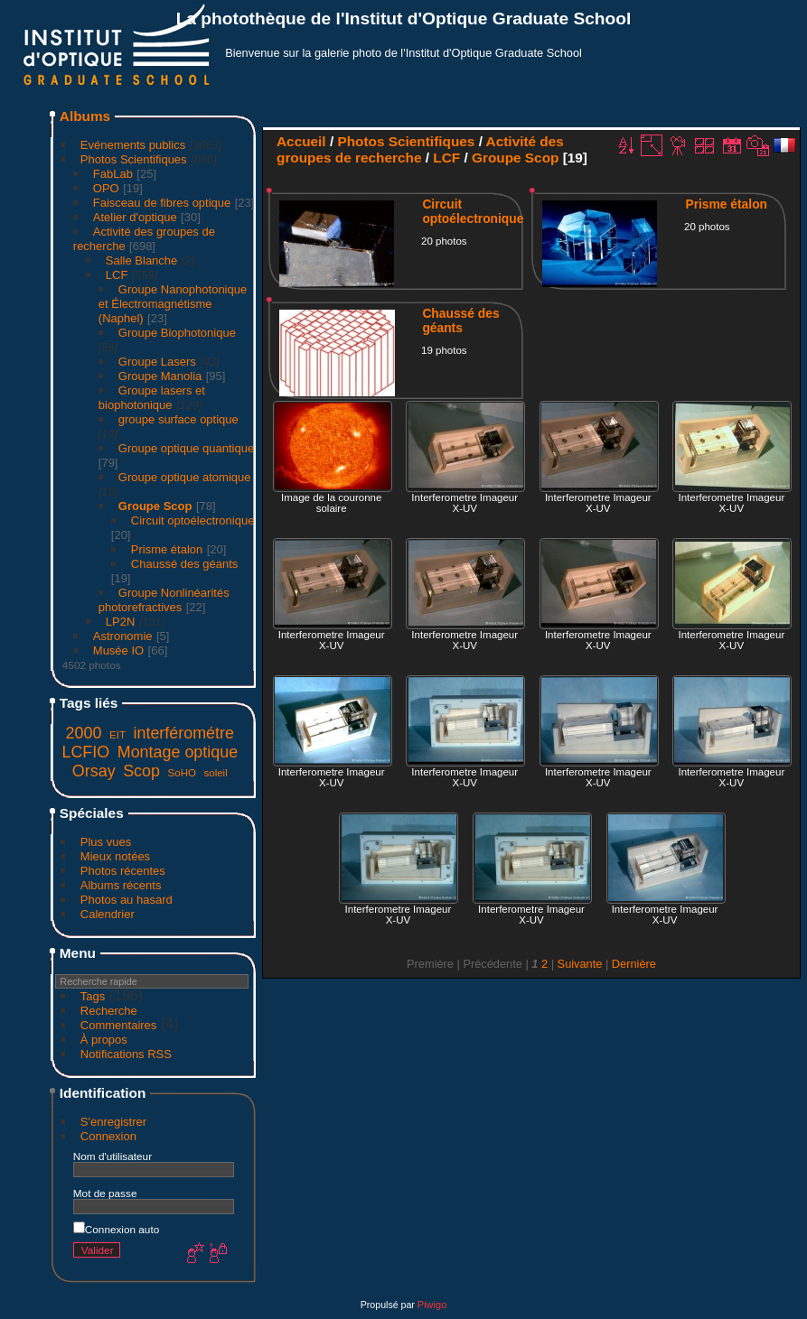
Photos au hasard (126, 899)
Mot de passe (105, 1193)
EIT (117, 734)
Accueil (301, 141)
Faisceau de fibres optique (161, 202)
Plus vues (105, 842)
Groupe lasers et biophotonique (152, 398)
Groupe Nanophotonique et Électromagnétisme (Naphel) (173, 304)
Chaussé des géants (185, 564)
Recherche (108, 1010)
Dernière (634, 964)
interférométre (184, 733)
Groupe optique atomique (184, 477)
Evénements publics (132, 145)
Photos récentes (122, 871)
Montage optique (177, 752)
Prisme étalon (166, 549)
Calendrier (107, 914)
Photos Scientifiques (133, 159)
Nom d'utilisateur (112, 1156)
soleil (215, 772)
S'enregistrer (113, 1122)
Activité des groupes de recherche (420, 149)
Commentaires (118, 1025)
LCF (117, 275)
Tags (92, 996)
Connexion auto (116, 1229)
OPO (106, 188)
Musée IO (118, 650)
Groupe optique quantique (186, 448)
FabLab (113, 174)
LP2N (121, 621)
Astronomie (123, 636)
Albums (85, 116)
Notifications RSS (126, 1054)
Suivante (580, 964)
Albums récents (121, 885)
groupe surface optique (178, 419)
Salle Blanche (142, 260)
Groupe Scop (155, 506)
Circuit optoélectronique (193, 520)
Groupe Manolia (160, 376)
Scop (141, 771)
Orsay (94, 771)
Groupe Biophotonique (177, 332)
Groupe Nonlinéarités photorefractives (164, 600)
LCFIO (85, 752)
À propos (103, 1039)
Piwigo (432, 1304)
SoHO (182, 772)
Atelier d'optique (135, 217)
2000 (84, 733)
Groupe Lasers (157, 361)
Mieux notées (115, 856)
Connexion (108, 1136)
